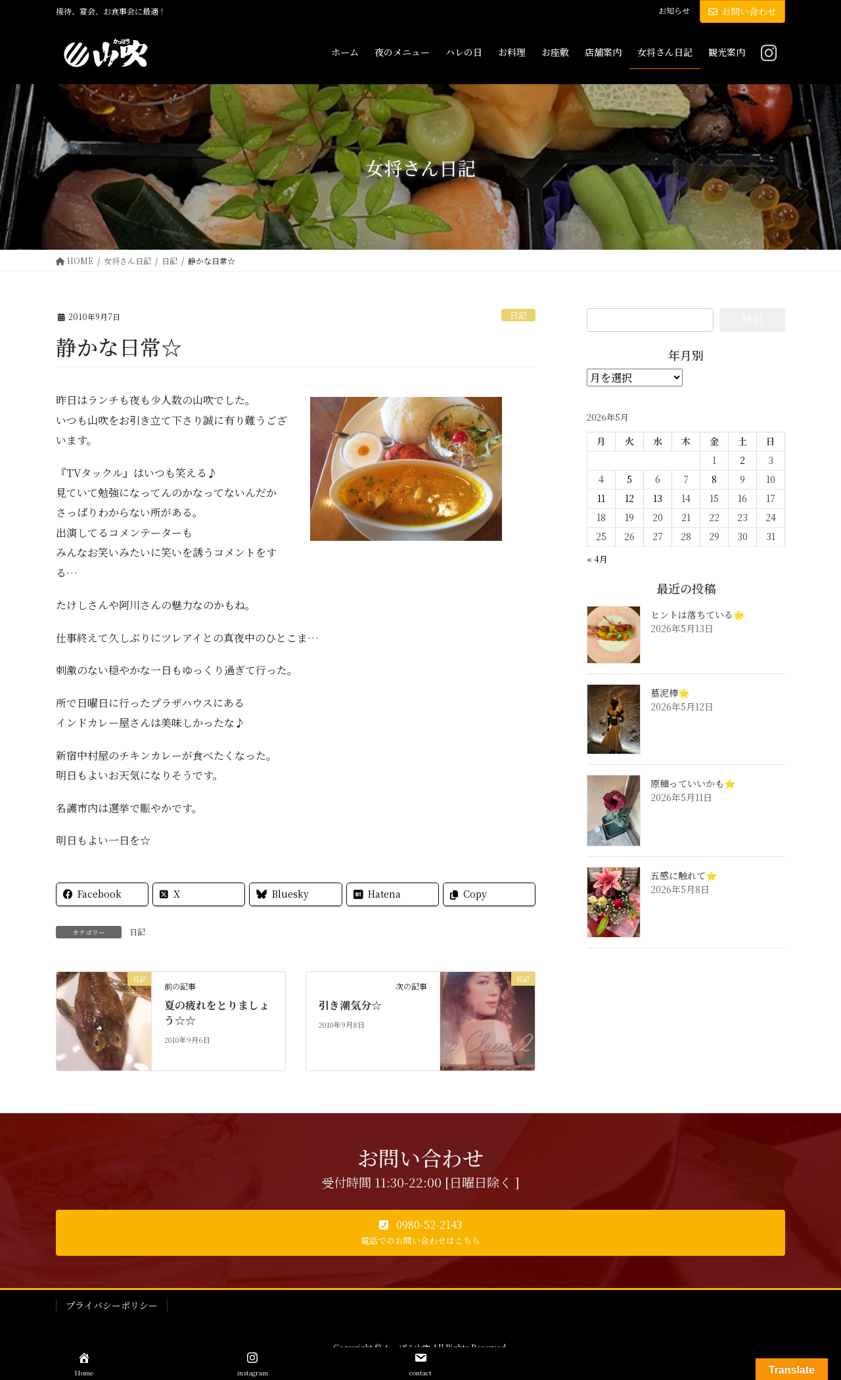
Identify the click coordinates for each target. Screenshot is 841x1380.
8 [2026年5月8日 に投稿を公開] (714, 479)
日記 (518, 315)
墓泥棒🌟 (669, 692)
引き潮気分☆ (350, 1005)
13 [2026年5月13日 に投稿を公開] (657, 498)
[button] (420, 1233)
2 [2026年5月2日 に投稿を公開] (742, 460)
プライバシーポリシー (112, 1305)
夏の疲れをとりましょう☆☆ (216, 1012)
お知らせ (674, 10)
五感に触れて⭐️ (683, 875)
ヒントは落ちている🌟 (697, 614)
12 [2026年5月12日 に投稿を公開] (629, 498)
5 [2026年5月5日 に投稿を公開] (629, 479)
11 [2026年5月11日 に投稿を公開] (601, 498)
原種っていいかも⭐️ (692, 783)
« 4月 (597, 559)
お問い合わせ (742, 11)
